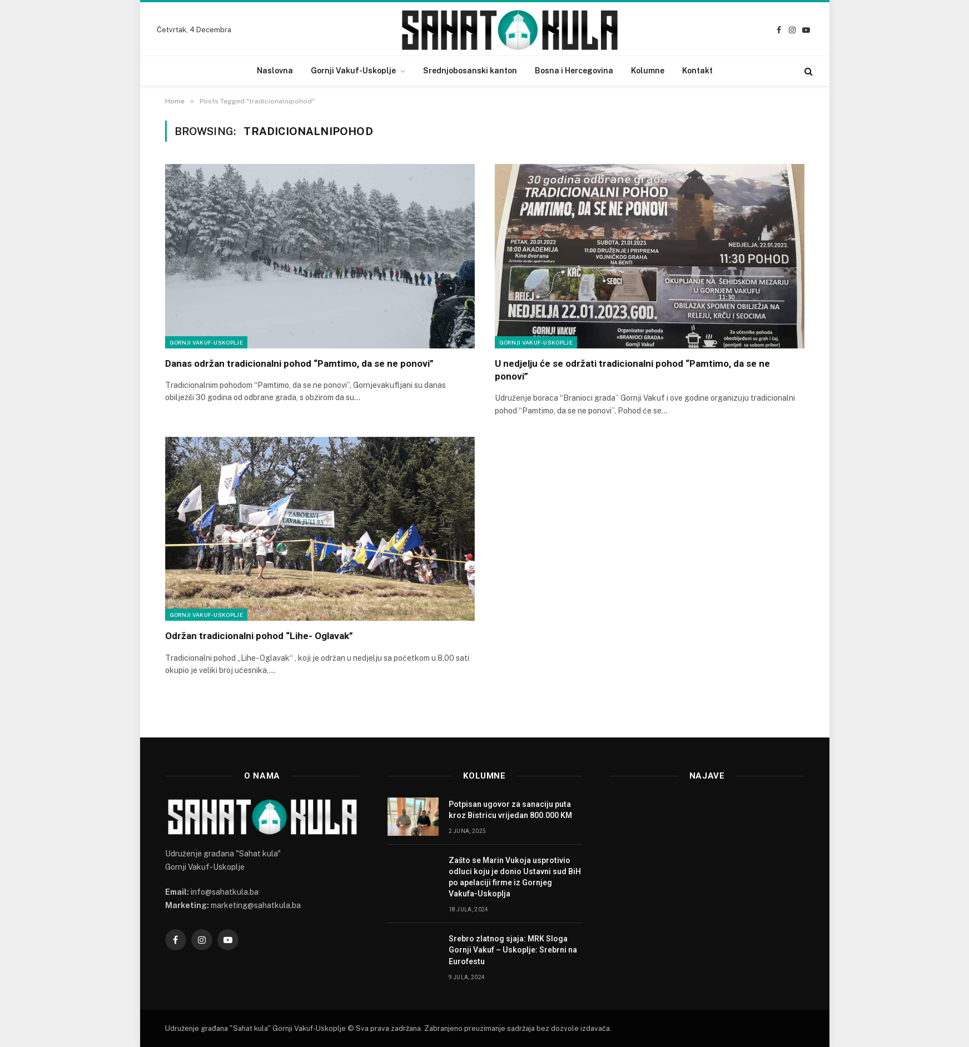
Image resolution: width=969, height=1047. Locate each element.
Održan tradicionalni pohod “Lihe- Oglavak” (259, 635)
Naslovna (275, 70)
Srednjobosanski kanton (470, 70)
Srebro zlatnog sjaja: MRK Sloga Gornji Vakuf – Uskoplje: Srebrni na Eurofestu (513, 949)
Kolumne (647, 70)
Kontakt (697, 70)
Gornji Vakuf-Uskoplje (353, 70)
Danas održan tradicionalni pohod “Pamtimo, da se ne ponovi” (299, 363)
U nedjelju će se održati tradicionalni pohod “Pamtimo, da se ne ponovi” (632, 370)
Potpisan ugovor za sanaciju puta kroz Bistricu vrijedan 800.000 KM (510, 810)
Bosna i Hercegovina (574, 70)
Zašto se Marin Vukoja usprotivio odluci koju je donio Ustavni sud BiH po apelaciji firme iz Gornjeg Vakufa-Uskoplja (515, 877)
